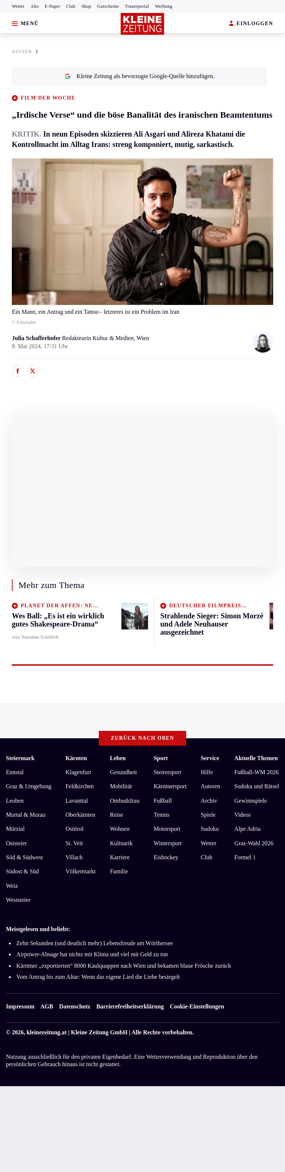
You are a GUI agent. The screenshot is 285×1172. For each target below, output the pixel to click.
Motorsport (167, 829)
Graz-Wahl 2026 (254, 843)
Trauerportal (137, 6)
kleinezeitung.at (47, 1032)
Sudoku (210, 829)
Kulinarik (121, 843)
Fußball (163, 800)
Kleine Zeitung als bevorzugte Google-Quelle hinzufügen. (139, 76)
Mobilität (121, 786)
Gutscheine (108, 6)
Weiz (12, 886)
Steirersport (167, 772)
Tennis (161, 815)
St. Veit (74, 843)
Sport (161, 758)
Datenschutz (74, 1006)
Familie (119, 871)
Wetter (18, 6)
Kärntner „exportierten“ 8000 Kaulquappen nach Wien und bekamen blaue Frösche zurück (123, 966)
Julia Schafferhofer (37, 338)
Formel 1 (245, 857)
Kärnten (76, 758)
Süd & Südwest (24, 857)
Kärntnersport (170, 786)
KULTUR (25, 51)
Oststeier (16, 843)
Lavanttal (77, 800)
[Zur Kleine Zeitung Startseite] (142, 24)
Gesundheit (123, 772)
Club (71, 6)
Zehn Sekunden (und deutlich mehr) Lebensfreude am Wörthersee (94, 943)
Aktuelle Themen (256, 758)
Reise (116, 815)
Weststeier (18, 900)
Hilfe (207, 772)
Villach (74, 857)
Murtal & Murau (26, 815)
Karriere (120, 857)
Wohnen (120, 829)
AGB (46, 1006)
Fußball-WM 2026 (256, 772)
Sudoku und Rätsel (256, 786)
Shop (86, 6)
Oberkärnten (80, 815)
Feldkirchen (80, 786)
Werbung (163, 6)
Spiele (208, 815)
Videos (242, 815)
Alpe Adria (247, 829)
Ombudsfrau (125, 800)
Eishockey (166, 857)
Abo (35, 6)
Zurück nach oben (142, 738)
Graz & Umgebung (28, 786)
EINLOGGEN (251, 23)
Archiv (209, 800)
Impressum (20, 1006)
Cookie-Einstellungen (197, 1006)
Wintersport (168, 843)
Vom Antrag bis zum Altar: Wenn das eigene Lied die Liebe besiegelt (98, 977)
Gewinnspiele (250, 800)
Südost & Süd (22, 871)
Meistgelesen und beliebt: (38, 929)
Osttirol (75, 829)
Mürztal (15, 829)
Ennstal (15, 772)
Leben (118, 758)
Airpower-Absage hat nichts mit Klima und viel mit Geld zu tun (92, 954)
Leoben (15, 800)
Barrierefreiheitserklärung (130, 1006)
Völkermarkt (81, 871)
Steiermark (20, 758)
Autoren (210, 786)
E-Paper (52, 6)
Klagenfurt (78, 772)
